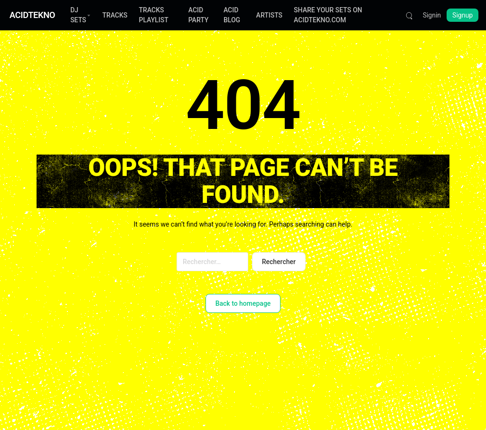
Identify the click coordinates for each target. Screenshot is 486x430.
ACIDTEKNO (32, 15)
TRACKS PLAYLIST (153, 15)
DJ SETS (78, 15)
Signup (462, 15)
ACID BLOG (232, 15)
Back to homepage (243, 303)
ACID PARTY (198, 15)
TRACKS (115, 15)
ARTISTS (269, 15)
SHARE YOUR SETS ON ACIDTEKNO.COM (328, 15)
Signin (432, 15)
